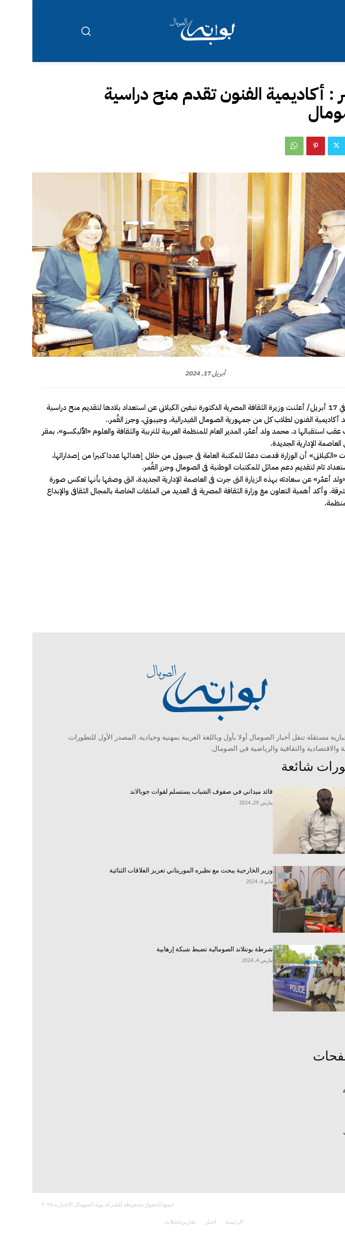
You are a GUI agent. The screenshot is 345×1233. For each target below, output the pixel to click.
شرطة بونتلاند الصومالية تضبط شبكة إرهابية (182, 949)
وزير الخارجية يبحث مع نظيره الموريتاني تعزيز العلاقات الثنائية (159, 870)
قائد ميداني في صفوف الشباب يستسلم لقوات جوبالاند (169, 791)
